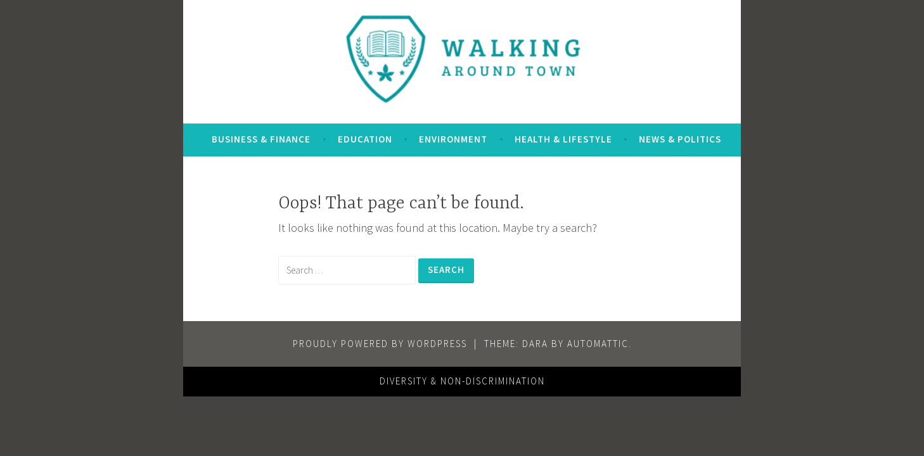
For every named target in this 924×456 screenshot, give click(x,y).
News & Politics (680, 139)
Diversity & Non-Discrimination (462, 381)
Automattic (598, 344)
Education (365, 139)
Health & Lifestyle (563, 139)
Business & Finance (261, 139)
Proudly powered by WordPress (380, 344)
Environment (453, 139)
